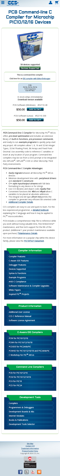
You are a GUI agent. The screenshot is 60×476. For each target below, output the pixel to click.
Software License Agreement (22, 320)
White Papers (15, 290)
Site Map (30, 444)
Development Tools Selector (22, 424)
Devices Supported (17, 269)
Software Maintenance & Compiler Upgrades (29, 285)
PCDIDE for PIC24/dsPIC (20, 346)
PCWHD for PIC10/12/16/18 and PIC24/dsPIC (29, 350)
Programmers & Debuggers (21, 407)
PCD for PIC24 (15, 385)
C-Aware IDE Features (19, 260)
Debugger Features (17, 265)
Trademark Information (30, 448)
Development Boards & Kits (21, 411)
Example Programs (17, 277)
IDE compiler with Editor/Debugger (36, 78)
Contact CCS (30, 446)
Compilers (13, 403)
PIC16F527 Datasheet (34, 241)
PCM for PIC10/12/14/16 (20, 377)
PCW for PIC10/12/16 (18, 338)
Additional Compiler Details (21, 202)
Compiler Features (17, 256)
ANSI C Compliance (17, 281)
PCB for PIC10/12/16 (18, 373)
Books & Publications (18, 420)
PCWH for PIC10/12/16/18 (20, 342)
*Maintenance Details (27, 233)
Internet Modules (16, 415)
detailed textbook (41, 210)
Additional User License (19, 312)
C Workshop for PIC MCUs (21, 354)
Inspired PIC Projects (19, 294)
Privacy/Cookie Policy (30, 451)
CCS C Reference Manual (20, 316)
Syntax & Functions (17, 273)
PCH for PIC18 (15, 381)
